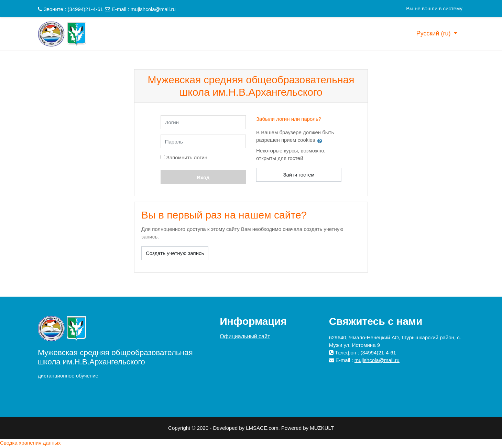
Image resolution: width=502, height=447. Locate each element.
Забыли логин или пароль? (288, 119)
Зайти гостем (299, 175)
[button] (321, 141)
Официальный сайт (245, 336)
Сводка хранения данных (30, 443)
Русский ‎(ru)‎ (434, 33)
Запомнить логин (186, 157)
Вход (203, 177)
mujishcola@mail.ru (153, 9)
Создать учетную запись (175, 253)
